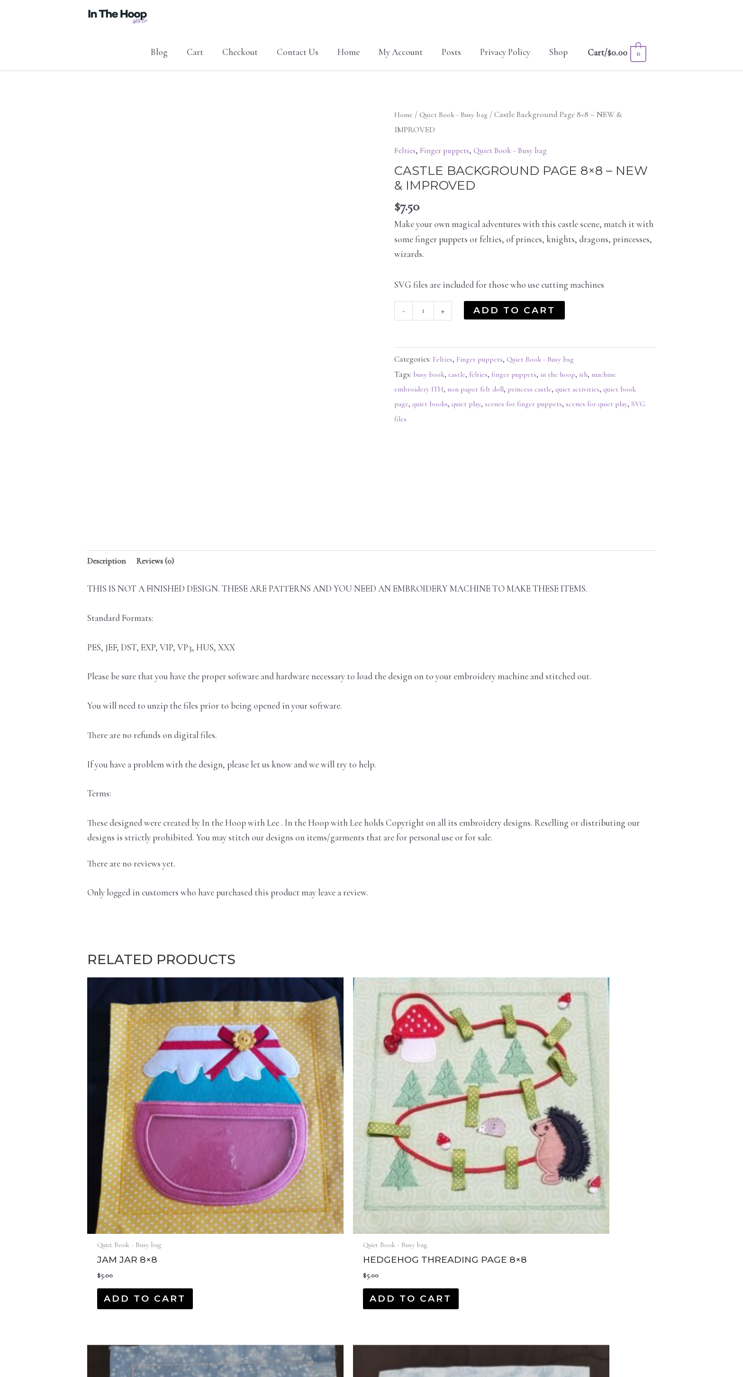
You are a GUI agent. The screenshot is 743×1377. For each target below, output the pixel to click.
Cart (195, 62)
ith (592, 387)
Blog (159, 62)
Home (348, 62)
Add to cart (516, 321)
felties (483, 387)
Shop (558, 62)
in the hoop (565, 387)
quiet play (491, 416)
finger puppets (520, 387)
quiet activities (588, 401)
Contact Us (297, 62)
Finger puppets (449, 160)
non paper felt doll (480, 401)
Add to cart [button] (145, 1193)
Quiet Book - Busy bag (458, 125)
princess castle (538, 401)
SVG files (427, 431)
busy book (430, 387)
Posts (451, 62)
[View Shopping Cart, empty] (616, 63)
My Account (401, 62)
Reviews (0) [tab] (163, 572)
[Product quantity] (424, 322)
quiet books (452, 416)
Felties (406, 160)
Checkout (240, 62)
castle (460, 387)
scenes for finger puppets (551, 416)
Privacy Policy (505, 62)
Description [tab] (109, 572)
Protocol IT (449, 1344)
